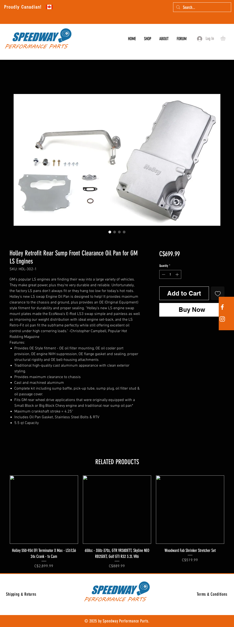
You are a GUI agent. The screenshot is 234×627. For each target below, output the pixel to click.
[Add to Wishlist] (217, 293)
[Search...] (202, 7)
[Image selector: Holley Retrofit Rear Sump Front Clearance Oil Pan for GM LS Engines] (109, 232)
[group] (117, 522)
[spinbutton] (170, 274)
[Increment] (178, 274)
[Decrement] (163, 274)
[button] (226, 38)
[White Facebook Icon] (222, 307)
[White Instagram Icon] (222, 319)
